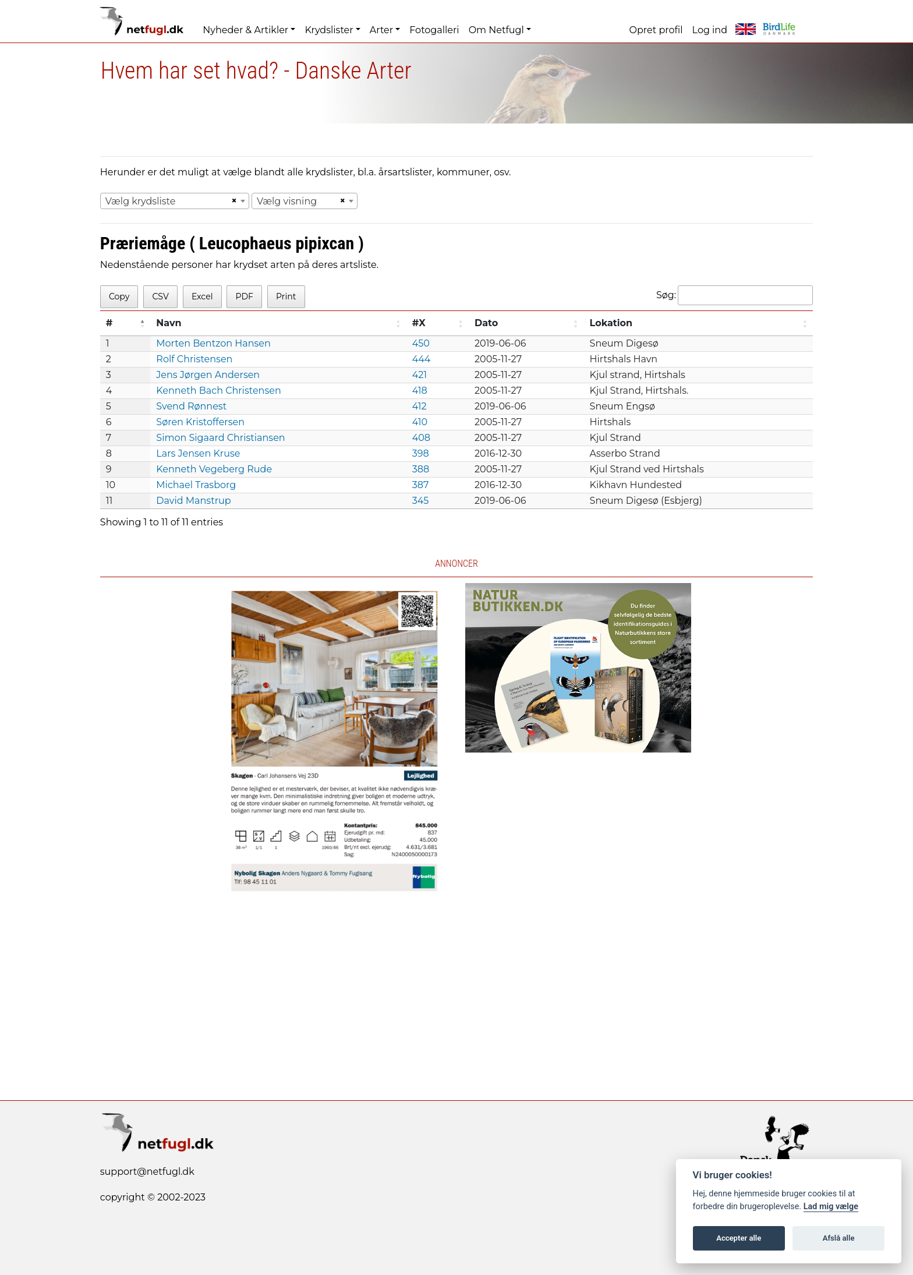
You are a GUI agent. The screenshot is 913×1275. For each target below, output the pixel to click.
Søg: (734, 295)
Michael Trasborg (196, 484)
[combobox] (174, 201)
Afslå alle (839, 1238)
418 (419, 390)
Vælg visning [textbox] (287, 201)
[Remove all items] (232, 201)
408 (421, 437)
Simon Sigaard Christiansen (220, 437)
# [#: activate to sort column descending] (109, 323)
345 (420, 500)
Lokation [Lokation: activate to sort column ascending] (611, 323)
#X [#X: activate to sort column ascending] (419, 323)
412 (419, 406)
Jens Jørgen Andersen (208, 374)
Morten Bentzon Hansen (213, 343)
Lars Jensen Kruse (198, 453)
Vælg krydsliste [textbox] (140, 201)
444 (421, 359)
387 (420, 484)
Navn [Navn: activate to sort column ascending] (168, 323)
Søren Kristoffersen (200, 422)
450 (421, 343)
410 (420, 422)
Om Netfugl (496, 30)
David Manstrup (193, 500)
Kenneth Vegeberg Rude (214, 469)
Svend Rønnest (191, 406)
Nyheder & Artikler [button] (245, 30)
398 (420, 453)
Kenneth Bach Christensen (218, 390)
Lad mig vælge (831, 1207)
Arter (381, 30)
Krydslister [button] (329, 30)
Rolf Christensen (194, 359)
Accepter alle (738, 1238)
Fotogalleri (434, 30)
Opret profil (656, 30)
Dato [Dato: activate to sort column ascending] (486, 323)
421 (419, 374)
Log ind (709, 30)
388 (420, 469)
